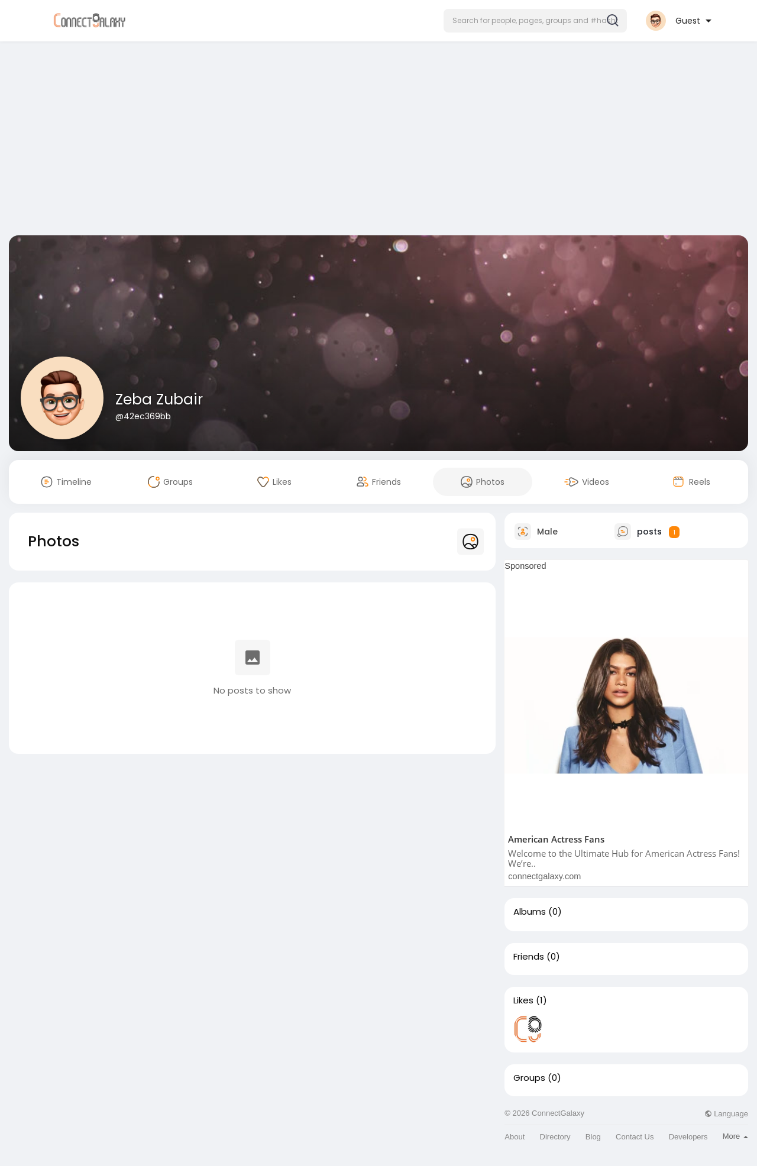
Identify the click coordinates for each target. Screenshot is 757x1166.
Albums (529, 911)
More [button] (735, 1136)
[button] (535, 21)
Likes (523, 1000)
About (514, 1137)
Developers (688, 1137)
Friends (528, 956)
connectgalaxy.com (544, 876)
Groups (529, 1078)
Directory (555, 1137)
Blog (593, 1137)
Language (726, 1114)
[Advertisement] (378, 141)
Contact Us (635, 1137)
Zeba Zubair (159, 399)
